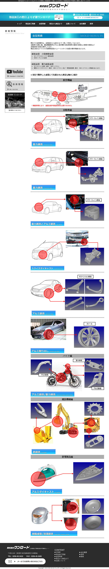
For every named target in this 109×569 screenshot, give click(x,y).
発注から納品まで (55, 24)
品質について (71, 24)
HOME (58, 552)
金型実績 (42, 24)
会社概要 (82, 24)
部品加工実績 (30, 24)
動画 (82, 556)
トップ (19, 24)
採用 (91, 24)
